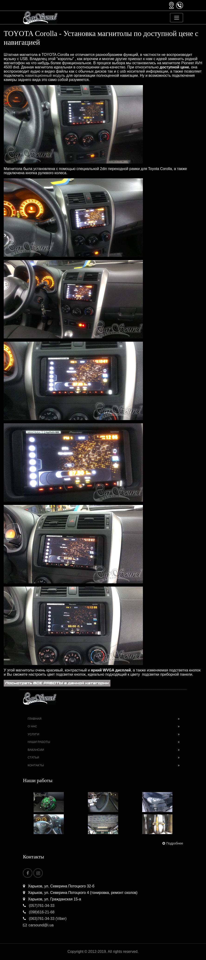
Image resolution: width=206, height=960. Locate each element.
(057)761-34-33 (39, 906)
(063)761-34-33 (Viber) (45, 919)
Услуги (33, 734)
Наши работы (39, 742)
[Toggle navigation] (176, 17)
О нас (32, 726)
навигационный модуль (45, 75)
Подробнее (172, 843)
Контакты (36, 765)
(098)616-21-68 (39, 912)
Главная (35, 718)
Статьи (33, 757)
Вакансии (36, 749)
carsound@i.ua (38, 925)
